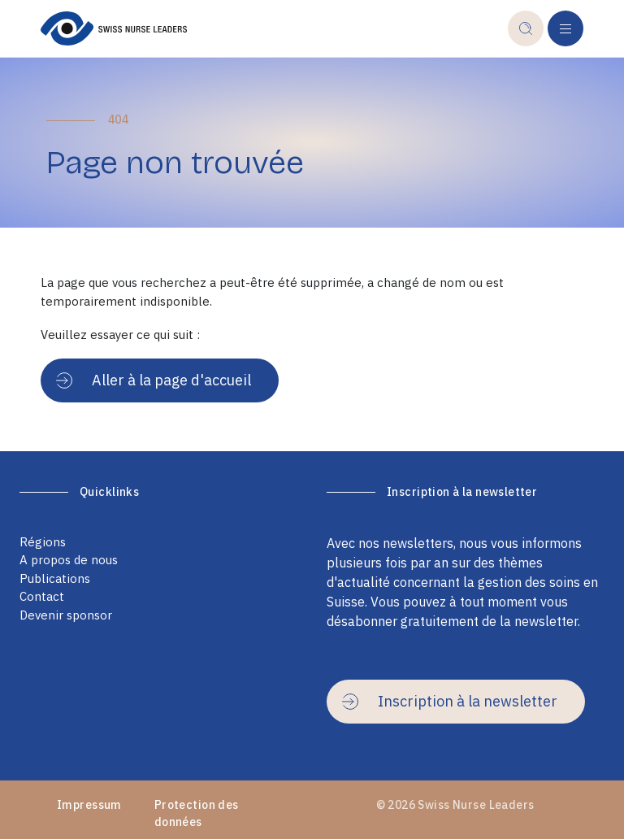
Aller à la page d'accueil (153, 380)
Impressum (89, 805)
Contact (42, 596)
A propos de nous (69, 559)
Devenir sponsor (66, 615)
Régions (43, 542)
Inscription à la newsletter (449, 701)
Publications (55, 578)
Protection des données (196, 813)
